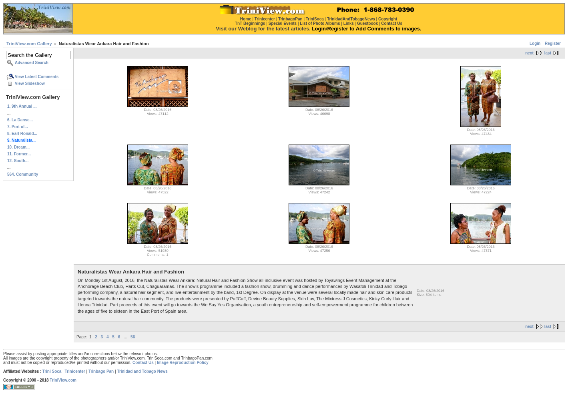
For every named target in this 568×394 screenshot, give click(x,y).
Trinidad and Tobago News (142, 371)
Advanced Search (31, 62)
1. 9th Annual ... (22, 106)
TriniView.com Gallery (29, 43)
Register (553, 43)
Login (535, 43)
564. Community (22, 174)
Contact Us (143, 362)
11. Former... (19, 154)
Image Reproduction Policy (183, 362)
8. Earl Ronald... (22, 133)
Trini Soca (52, 371)
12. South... (17, 161)
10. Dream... (18, 147)
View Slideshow (30, 83)
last (547, 53)
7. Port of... (17, 127)
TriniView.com (63, 380)
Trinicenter (75, 371)
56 (132, 337)
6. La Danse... (20, 120)
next (529, 53)
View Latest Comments (36, 76)
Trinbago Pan (101, 371)
